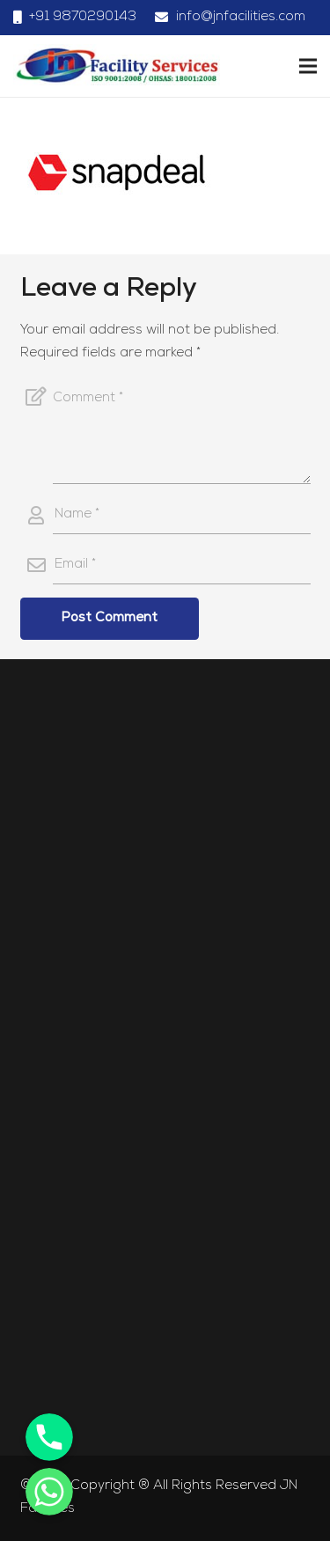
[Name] (182, 515)
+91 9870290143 (82, 18)
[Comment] (182, 431)
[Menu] (308, 66)
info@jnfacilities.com (240, 18)
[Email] (182, 565)
